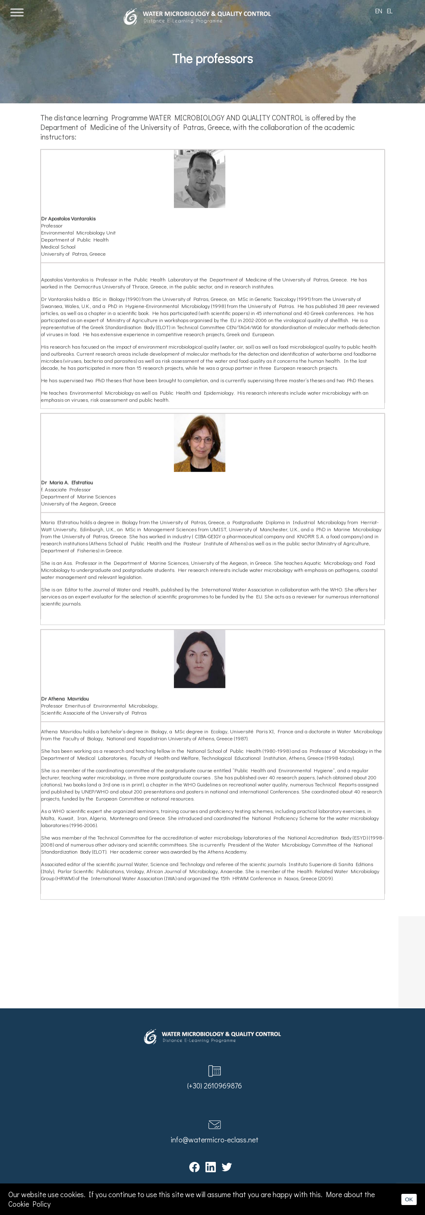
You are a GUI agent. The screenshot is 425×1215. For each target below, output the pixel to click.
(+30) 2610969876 (214, 1086)
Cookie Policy (29, 1204)
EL (390, 10)
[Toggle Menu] (17, 12)
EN (378, 10)
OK (409, 1199)
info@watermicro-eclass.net (215, 1139)
